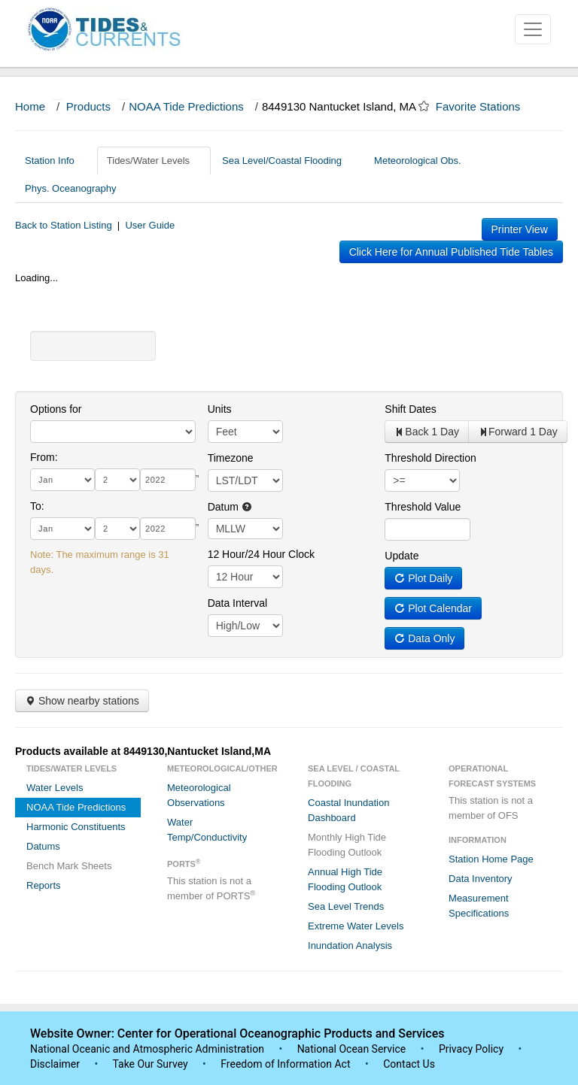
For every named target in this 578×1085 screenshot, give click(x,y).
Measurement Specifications (479, 906)
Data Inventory (481, 878)
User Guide (150, 225)
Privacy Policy (471, 1049)
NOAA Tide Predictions (186, 106)
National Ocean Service (351, 1049)
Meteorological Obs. (417, 160)
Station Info (55, 160)
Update (401, 556)
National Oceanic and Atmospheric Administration (147, 1049)
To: (37, 506)
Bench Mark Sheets (68, 865)
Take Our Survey (151, 1064)
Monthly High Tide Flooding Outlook (347, 845)
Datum (230, 507)
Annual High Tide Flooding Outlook (345, 879)
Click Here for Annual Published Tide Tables (451, 252)
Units (220, 409)
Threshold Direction (430, 458)
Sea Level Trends (346, 906)
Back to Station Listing (63, 225)
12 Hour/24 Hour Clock (261, 554)
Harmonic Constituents (76, 826)
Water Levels (54, 787)
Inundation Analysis (350, 945)
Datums (43, 846)
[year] (168, 479)
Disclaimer (55, 1064)
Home (30, 106)
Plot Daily (423, 578)
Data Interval (237, 603)
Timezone (231, 458)
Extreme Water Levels (355, 926)
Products (88, 106)
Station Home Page (491, 859)
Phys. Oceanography (70, 188)
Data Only (424, 638)
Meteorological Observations (199, 795)
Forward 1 (518, 432)
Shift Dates (410, 409)
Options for (55, 409)
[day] (117, 479)
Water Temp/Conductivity (207, 830)
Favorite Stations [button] (485, 106)
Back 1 (426, 432)
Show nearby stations (82, 701)
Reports (43, 885)
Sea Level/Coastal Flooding (287, 160)
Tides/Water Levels (154, 160)
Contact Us (409, 1064)
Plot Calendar (433, 608)
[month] (62, 479)
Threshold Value (423, 507)
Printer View (519, 229)
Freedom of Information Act (285, 1064)
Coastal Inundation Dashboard (348, 810)
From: (44, 457)
